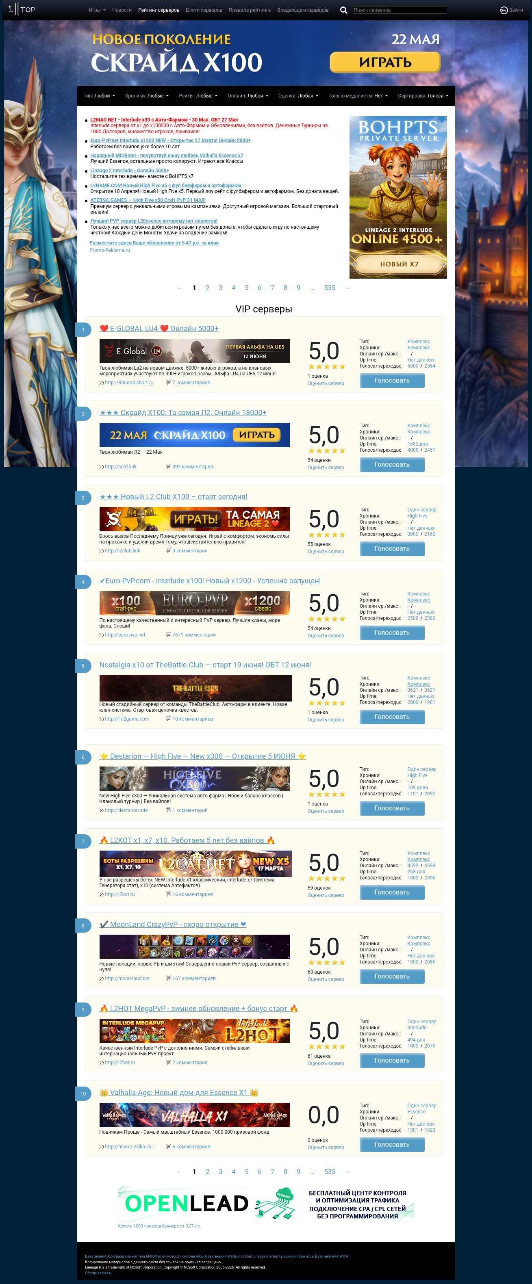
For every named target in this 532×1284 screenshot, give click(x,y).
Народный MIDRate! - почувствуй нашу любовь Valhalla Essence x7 (167, 155)
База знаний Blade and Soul (228, 1256)
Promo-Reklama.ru (110, 250)
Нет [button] (379, 96)
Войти (511, 10)
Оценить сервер (326, 383)
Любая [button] (306, 96)
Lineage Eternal (265, 1256)
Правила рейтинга (250, 10)
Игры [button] (95, 10)
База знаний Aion (100, 1256)
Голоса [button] (436, 96)
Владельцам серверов (303, 10)
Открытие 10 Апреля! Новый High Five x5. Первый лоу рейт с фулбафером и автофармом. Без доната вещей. (215, 191)
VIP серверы (263, 309)
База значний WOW (332, 1256)
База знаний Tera (130, 1256)
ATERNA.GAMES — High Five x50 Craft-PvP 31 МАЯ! (148, 200)
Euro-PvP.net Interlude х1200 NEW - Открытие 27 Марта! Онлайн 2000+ (171, 140)
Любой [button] (102, 96)
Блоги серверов (204, 10)
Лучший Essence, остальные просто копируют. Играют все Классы (167, 161)
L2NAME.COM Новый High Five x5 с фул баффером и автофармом (166, 185)
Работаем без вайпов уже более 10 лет (135, 146)
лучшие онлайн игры (296, 1256)
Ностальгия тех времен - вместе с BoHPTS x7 (142, 176)
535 (329, 288)
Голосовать (392, 380)
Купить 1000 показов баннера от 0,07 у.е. (159, 1226)
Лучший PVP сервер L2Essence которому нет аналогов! (154, 221)
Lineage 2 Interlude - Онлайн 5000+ (130, 170)
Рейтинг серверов (158, 10)
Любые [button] (156, 96)
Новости (122, 10)
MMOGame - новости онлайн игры (175, 1256)
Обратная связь (99, 1273)
